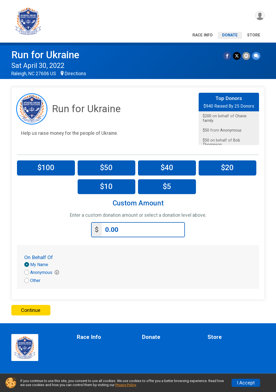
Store (253, 35)
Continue (30, 309)
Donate (230, 35)
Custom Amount (138, 203)
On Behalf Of (38, 257)
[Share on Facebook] (228, 56)
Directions (75, 73)
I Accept (246, 383)
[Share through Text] (256, 56)
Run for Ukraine (45, 55)
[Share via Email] (246, 56)
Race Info (202, 35)
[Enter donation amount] (143, 229)
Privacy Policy (125, 385)
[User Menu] (260, 16)
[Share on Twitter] (237, 56)
